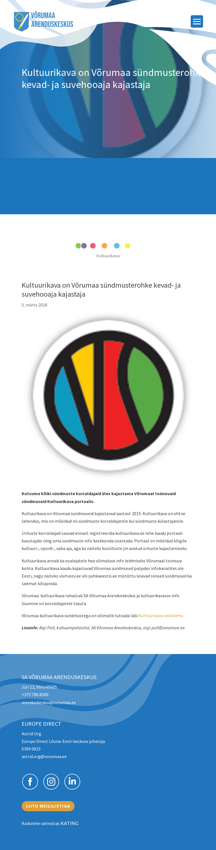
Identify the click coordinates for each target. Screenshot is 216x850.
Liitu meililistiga (48, 806)
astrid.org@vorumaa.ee (44, 756)
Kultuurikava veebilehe (161, 615)
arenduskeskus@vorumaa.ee (49, 702)
